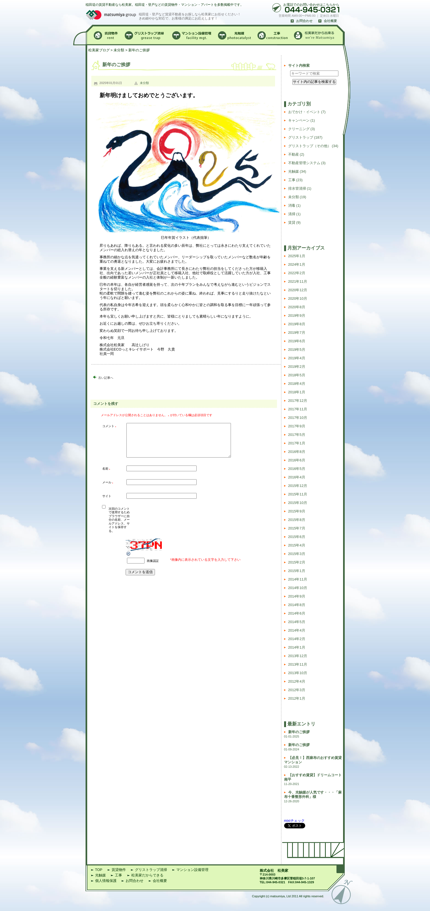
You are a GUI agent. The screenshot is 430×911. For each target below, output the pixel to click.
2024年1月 (296, 264)
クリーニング (299, 129)
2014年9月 (296, 596)
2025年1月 (296, 256)
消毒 (291, 205)
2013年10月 (297, 673)
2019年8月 (296, 324)
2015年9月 (296, 511)
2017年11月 (297, 409)
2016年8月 (296, 452)
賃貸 (291, 222)
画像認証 (153, 567)
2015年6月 (296, 537)
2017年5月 (296, 435)
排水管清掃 (297, 188)
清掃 (291, 214)
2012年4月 (296, 681)
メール (107, 489)
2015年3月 (296, 554)
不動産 (293, 154)
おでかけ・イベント (304, 112)
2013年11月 (297, 664)
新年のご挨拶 (299, 732)
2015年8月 (296, 520)
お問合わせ (304, 21)
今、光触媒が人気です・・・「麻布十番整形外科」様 (313, 794)
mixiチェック (294, 821)
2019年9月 (296, 315)
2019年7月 (296, 332)
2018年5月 (296, 375)
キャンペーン (299, 120)
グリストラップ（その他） (309, 146)
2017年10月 (297, 418)
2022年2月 (296, 273)
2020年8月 (296, 307)
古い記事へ (105, 377)
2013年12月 (297, 656)
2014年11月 (297, 579)
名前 (106, 475)
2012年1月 (296, 698)
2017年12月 (297, 401)
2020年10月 (297, 298)
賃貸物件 (119, 870)
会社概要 (330, 21)
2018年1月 (296, 392)
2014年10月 (297, 588)
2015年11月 (297, 494)
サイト (106, 502)
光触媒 (293, 171)
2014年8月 (296, 605)
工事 (291, 180)
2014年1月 (296, 647)
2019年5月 (296, 349)
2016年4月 (296, 477)
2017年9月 (296, 426)
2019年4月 (296, 358)
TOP (99, 870)
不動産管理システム (304, 163)
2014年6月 (296, 613)
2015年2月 (296, 562)
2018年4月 (296, 384)
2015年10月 (297, 503)
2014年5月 (296, 622)
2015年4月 (296, 545)
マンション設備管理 (192, 870)
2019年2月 (296, 367)
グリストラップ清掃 (151, 870)
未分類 (119, 50)
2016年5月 (296, 469)
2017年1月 (296, 443)
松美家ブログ (99, 50)
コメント (109, 426)
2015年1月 (296, 571)
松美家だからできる (147, 875)
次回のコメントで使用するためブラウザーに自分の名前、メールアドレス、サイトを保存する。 (119, 526)
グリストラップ (300, 137)
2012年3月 (296, 690)
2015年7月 (296, 528)
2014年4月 (296, 630)
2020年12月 (297, 290)
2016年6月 (296, 460)
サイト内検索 (299, 65)
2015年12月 (297, 486)
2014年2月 (296, 639)
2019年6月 (296, 341)
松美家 (283, 870)
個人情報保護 (106, 881)
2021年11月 (297, 281)
